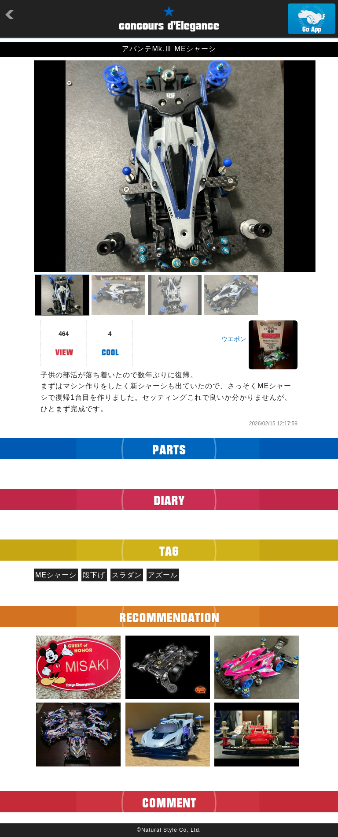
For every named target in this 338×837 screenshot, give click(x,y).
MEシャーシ (56, 575)
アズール (163, 575)
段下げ (94, 575)
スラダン (127, 575)
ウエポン (233, 338)
